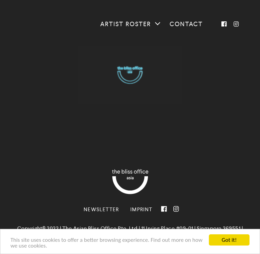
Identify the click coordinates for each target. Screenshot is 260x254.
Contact (186, 24)
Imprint (141, 209)
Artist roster (125, 24)
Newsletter (101, 209)
